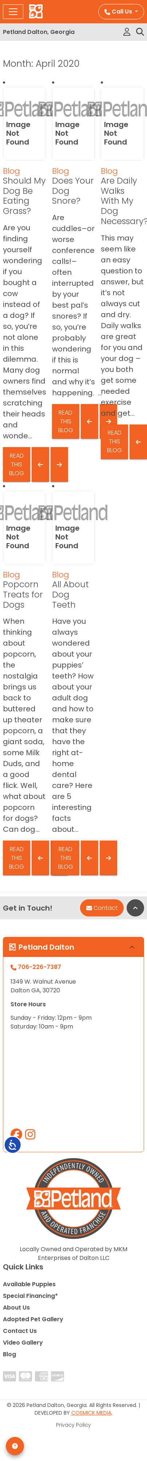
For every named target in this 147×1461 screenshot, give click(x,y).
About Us (16, 1307)
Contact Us (20, 1331)
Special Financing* (30, 1296)
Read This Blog (16, 464)
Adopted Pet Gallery (33, 1319)
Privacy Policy (73, 1425)
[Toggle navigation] (13, 11)
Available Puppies (29, 1284)
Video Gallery (23, 1342)
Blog (11, 171)
